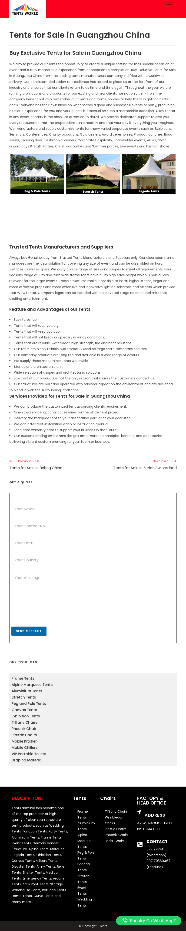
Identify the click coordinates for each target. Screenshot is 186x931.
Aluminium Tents (27, 691)
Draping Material (27, 760)
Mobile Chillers (25, 747)
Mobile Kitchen (25, 741)
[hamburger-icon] (169, 5)
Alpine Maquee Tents (84, 840)
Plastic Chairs (24, 735)
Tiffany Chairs (24, 722)
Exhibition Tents (26, 716)
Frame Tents (23, 678)
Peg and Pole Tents (29, 703)
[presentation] (46, 623)
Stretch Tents (24, 697)
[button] (148, 920)
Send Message (29, 631)
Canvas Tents (24, 709)
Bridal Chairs (115, 841)
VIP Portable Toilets (29, 753)
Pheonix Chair (24, 728)
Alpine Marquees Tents (32, 684)
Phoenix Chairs (117, 834)
